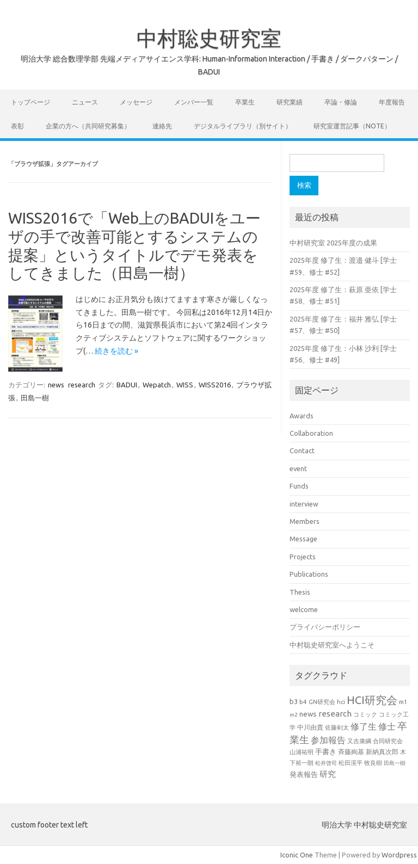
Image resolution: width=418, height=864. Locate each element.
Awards (302, 415)
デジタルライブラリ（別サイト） (243, 125)
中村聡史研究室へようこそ (332, 645)
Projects (303, 556)
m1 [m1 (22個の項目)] (403, 702)
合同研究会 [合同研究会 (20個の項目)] (388, 741)
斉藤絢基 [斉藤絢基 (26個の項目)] (351, 751)
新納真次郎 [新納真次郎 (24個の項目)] (382, 751)
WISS (184, 384)
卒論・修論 (340, 102)
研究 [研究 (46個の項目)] (327, 774)
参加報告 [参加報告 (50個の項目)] (328, 740)
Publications (309, 574)
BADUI (126, 384)
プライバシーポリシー (325, 627)
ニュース (85, 102)
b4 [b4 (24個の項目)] (303, 701)
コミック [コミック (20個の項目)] (365, 714)
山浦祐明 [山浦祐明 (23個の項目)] (302, 751)
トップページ (30, 102)
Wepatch (157, 384)
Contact (302, 450)
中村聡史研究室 (209, 38)
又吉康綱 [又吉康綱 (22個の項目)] (359, 741)
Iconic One (296, 855)
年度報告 (392, 102)
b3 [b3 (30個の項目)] (294, 701)
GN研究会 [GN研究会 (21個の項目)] (322, 702)
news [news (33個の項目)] (308, 713)
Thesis (300, 592)
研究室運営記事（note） (352, 125)
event (298, 468)
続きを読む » (116, 351)
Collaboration (311, 433)
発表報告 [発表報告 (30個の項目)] (304, 774)
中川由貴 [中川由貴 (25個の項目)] (310, 727)
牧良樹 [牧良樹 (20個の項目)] (373, 763)
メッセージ (136, 102)
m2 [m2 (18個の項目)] (294, 715)
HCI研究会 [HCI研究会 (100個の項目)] (372, 700)
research (81, 384)
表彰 (17, 125)
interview (304, 504)
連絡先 (162, 125)
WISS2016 (215, 384)
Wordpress (399, 855)
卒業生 (245, 102)
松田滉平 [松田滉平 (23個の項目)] (350, 762)
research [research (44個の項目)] (335, 713)
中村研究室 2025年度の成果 (333, 242)
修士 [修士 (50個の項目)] (387, 726)
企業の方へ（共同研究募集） (88, 125)
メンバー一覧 (193, 102)
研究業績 (289, 102)
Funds (299, 486)
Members (304, 521)
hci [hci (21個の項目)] (341, 702)
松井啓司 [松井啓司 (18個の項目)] (326, 763)
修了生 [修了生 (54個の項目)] (364, 726)
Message (303, 538)
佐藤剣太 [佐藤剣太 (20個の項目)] (337, 727)
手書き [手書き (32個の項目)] (325, 752)
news (56, 384)
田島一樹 (35, 398)
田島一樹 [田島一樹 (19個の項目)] (394, 763)
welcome (304, 609)
